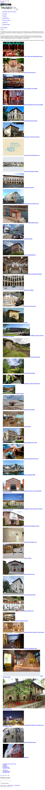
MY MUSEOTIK (3, 27)
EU (1, 0)
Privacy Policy (3, 785)
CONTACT (2, 3)
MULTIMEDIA (6, 18)
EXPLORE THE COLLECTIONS (9, 11)
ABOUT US (5, 22)
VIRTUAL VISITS (6, 20)
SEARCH (2, 2)
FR (8, 0)
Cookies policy (17, 785)
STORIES (5, 15)
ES (3, 0)
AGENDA (5, 13)
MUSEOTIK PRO (6, 24)
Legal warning (10, 785)
